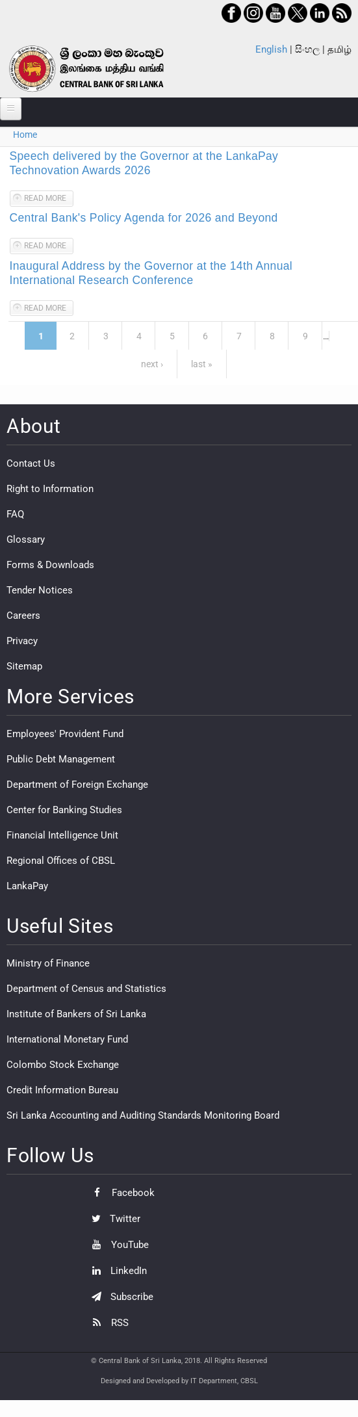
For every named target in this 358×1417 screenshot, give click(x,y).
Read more (48, 199)
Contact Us (30, 463)
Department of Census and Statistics (86, 988)
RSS (107, 1323)
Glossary (25, 539)
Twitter (112, 1219)
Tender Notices (39, 590)
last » (201, 364)
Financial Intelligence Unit (62, 835)
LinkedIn (116, 1271)
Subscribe (119, 1297)
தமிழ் (339, 49)
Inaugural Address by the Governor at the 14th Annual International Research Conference (151, 273)
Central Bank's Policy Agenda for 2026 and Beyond (144, 217)
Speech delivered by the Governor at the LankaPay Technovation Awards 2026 (144, 163)
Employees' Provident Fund (64, 734)
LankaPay (27, 886)
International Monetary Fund (67, 1039)
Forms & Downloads (50, 565)
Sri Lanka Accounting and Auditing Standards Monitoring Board (142, 1115)
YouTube (117, 1245)
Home (25, 134)
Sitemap (24, 666)
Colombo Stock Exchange (62, 1065)
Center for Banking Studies (64, 810)
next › (152, 364)
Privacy (22, 641)
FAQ (15, 514)
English (271, 49)
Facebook (120, 1193)
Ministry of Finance (48, 963)
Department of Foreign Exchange (77, 784)
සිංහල (307, 49)
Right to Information (50, 489)
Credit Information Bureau (62, 1090)
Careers (23, 615)
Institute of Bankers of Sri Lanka (76, 1014)
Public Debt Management (60, 759)
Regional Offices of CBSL (60, 860)
